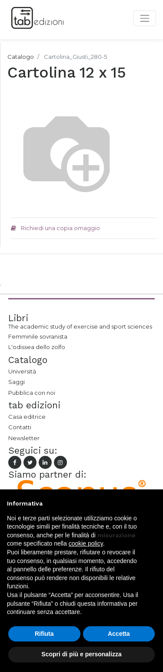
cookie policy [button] (86, 543)
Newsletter (24, 437)
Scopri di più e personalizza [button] (81, 654)
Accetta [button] (119, 633)
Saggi (16, 381)
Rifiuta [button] (44, 633)
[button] (152, 503)
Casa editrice (27, 416)
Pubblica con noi (31, 392)
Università (22, 371)
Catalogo (20, 56)
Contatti (19, 427)
